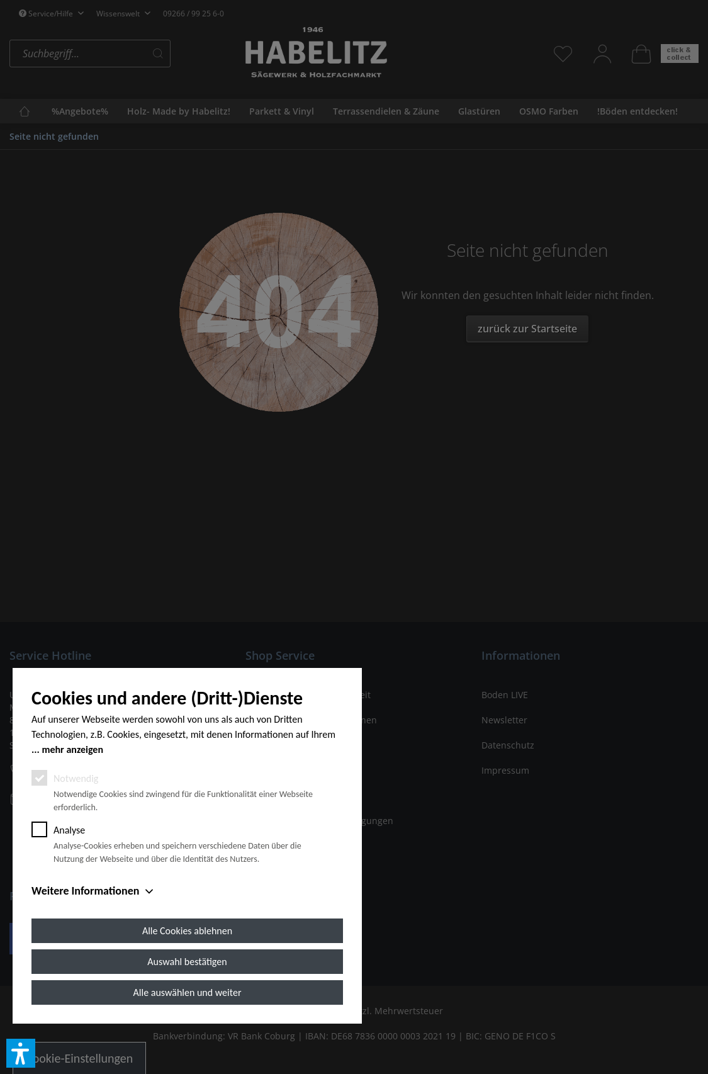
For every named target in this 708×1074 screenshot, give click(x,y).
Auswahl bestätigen (187, 962)
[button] (20, 1053)
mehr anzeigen (72, 749)
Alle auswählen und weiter (187, 992)
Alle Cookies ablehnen (187, 931)
